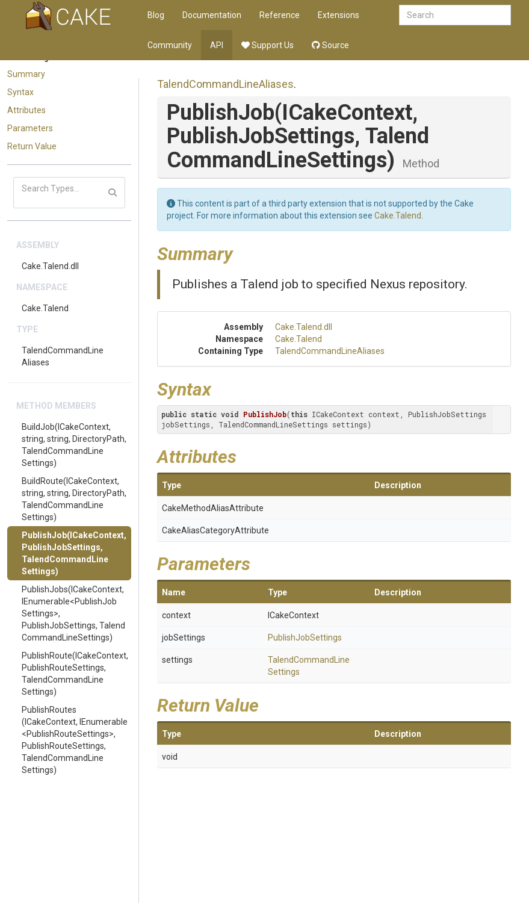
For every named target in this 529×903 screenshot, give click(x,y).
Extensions (338, 15)
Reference (279, 15)
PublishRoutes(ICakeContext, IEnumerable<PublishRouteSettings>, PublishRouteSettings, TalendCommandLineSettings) (75, 740)
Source (330, 45)
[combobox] (455, 15)
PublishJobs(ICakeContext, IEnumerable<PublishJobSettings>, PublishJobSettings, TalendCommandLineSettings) (73, 613)
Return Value (32, 146)
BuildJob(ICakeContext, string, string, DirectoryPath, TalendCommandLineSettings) (74, 445)
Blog (155, 15)
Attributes (26, 110)
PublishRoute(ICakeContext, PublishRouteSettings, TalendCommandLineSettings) (75, 674)
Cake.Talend (45, 308)
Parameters (30, 128)
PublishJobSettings (305, 637)
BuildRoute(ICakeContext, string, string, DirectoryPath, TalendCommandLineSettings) (74, 499)
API (216, 45)
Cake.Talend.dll (50, 266)
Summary (26, 74)
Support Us (267, 45)
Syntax (20, 92)
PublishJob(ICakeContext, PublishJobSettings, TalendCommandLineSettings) (74, 553)
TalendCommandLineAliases (63, 356)
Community (169, 45)
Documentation (211, 15)
